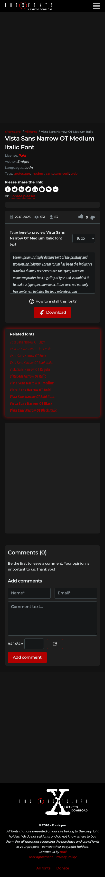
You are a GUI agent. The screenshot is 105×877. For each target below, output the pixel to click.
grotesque (22, 173)
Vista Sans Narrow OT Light (27, 342)
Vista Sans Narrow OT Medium (32, 383)
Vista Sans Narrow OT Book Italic (31, 363)
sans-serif (61, 173)
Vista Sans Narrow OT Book (28, 356)
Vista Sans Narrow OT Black (31, 403)
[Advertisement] (52, 67)
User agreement (41, 857)
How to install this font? (52, 301)
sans (49, 173)
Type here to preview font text (37, 238)
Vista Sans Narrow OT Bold (30, 390)
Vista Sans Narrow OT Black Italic (33, 410)
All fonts (43, 868)
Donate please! (22, 196)
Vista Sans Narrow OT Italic (28, 376)
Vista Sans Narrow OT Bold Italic (32, 397)
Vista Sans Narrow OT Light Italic (30, 349)
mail (63, 852)
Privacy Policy (66, 857)
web (74, 173)
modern (37, 173)
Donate (62, 868)
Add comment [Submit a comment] (27, 657)
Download (52, 312)
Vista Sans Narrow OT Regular (30, 369)
